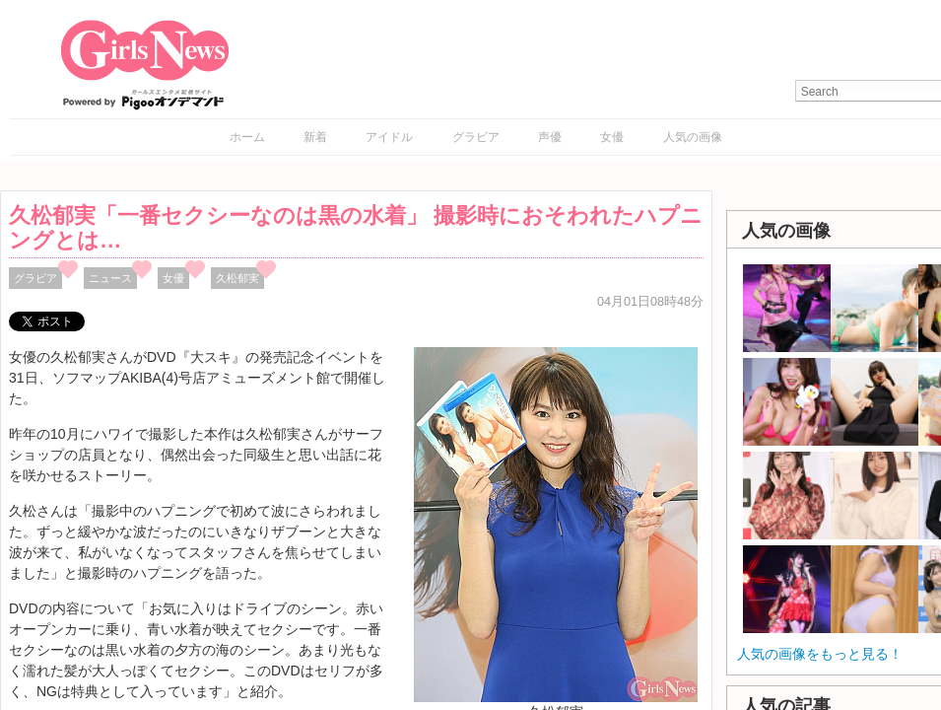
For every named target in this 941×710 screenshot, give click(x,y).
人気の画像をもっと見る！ (820, 654)
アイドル (389, 137)
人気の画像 (692, 137)
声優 (550, 137)
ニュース (110, 278)
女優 (612, 137)
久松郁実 (237, 278)
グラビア (476, 137)
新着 (315, 137)
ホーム (247, 137)
